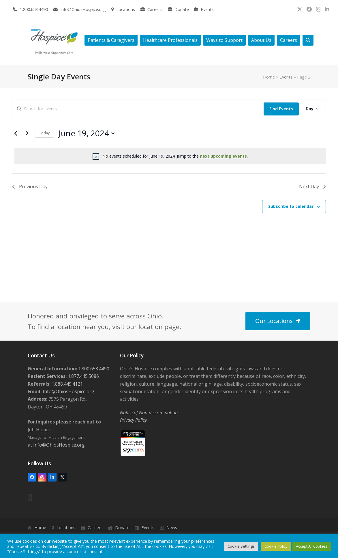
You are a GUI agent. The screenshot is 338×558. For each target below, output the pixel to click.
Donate (181, 9)
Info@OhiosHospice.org (83, 9)
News (171, 527)
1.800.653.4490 (34, 9)
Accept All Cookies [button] (311, 546)
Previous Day (30, 186)
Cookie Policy (276, 546)
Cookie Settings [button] (241, 546)
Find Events (281, 108)
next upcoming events (223, 156)
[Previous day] (15, 133)
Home (269, 77)
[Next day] (26, 133)
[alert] (170, 156)
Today (44, 132)
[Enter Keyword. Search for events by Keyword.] (138, 109)
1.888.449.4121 (66, 384)
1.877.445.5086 (83, 376)
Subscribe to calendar (290, 206)
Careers (154, 9)
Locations (125, 9)
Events (207, 9)
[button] (308, 40)
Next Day (312, 186)
